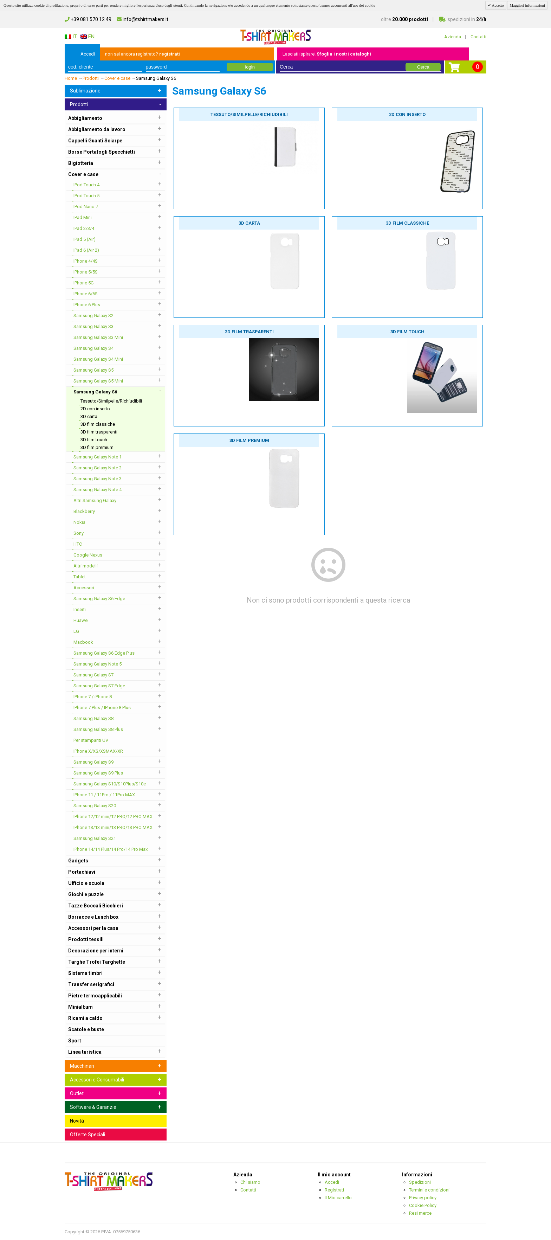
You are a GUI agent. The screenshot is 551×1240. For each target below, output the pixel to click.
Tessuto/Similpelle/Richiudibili (249, 114)
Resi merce (420, 1213)
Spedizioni (420, 1182)
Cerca (423, 67)
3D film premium (249, 440)
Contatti (478, 36)
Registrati (334, 1190)
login (249, 67)
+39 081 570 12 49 (88, 19)
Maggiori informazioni (527, 5)
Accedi (87, 54)
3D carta (249, 223)
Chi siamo (250, 1182)
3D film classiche (407, 223)
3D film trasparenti (249, 331)
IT (71, 36)
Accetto (497, 5)
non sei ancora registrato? (142, 54)
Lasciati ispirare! (327, 54)
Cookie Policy (422, 1205)
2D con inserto (407, 114)
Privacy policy (422, 1197)
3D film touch (407, 331)
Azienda (452, 36)
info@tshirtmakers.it (142, 19)
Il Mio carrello (338, 1197)
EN (87, 36)
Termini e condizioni (429, 1190)
